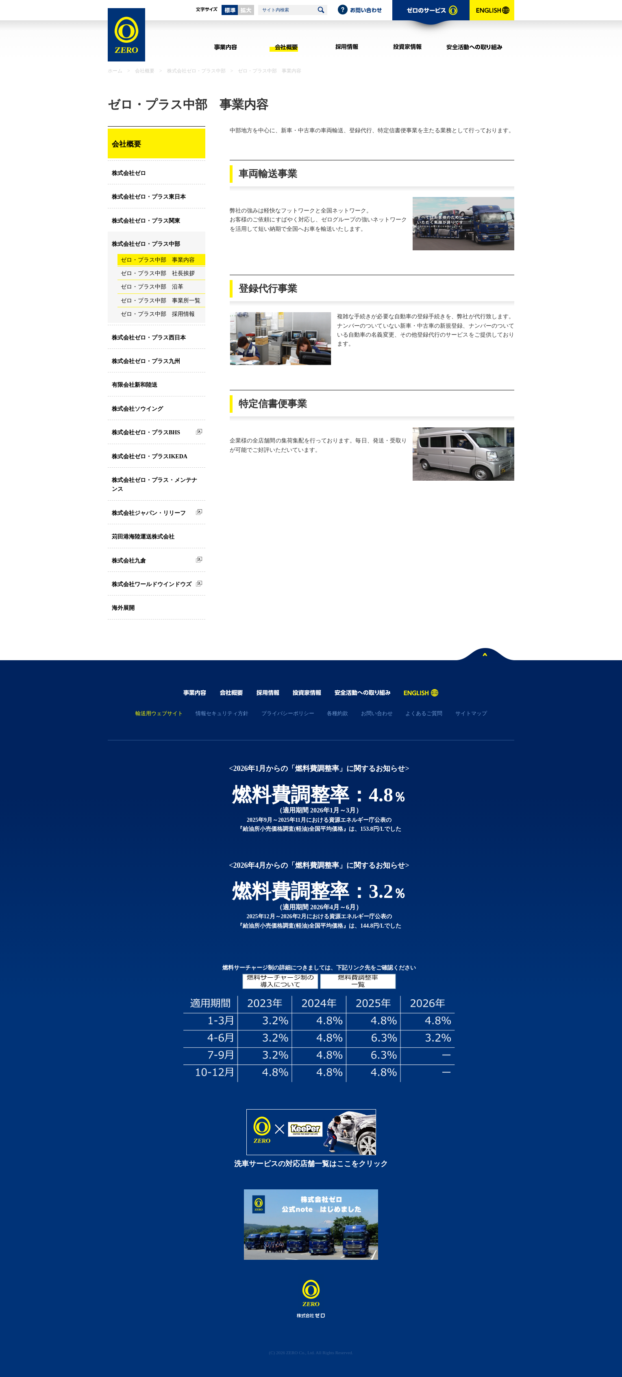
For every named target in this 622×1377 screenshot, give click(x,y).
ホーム (115, 71)
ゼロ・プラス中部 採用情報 (158, 314)
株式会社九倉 (129, 561)
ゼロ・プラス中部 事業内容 (158, 260)
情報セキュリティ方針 (222, 713)
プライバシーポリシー (287, 713)
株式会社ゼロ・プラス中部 (196, 71)
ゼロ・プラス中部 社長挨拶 (158, 273)
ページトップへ (485, 655)
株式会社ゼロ (129, 173)
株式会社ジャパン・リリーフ (149, 513)
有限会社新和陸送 (134, 385)
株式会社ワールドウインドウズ (151, 584)
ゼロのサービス (431, 18)
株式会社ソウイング (137, 409)
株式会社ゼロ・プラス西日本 (149, 338)
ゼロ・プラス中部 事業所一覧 (160, 301)
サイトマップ (471, 713)
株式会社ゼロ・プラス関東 (146, 221)
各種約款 (337, 713)
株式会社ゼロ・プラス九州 (146, 361)
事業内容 (225, 47)
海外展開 (123, 608)
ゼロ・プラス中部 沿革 (152, 287)
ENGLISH (492, 18)
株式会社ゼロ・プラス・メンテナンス (154, 484)
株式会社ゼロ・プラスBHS (146, 432)
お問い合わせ (364, 10)
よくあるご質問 (423, 713)
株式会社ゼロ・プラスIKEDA (149, 456)
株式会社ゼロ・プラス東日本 (149, 197)
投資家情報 (407, 47)
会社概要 (286, 47)
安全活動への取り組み (474, 47)
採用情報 (346, 47)
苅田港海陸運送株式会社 (143, 537)
